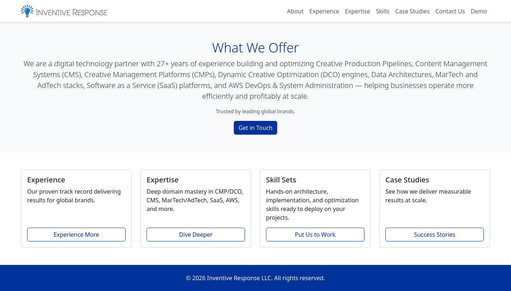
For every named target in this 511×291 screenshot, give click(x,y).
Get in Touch (255, 128)
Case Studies (412, 11)
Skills (382, 11)
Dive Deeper (195, 235)
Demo (479, 11)
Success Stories (434, 235)
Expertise (357, 11)
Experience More (76, 235)
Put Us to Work (315, 235)
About (295, 11)
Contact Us (450, 11)
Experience (324, 11)
